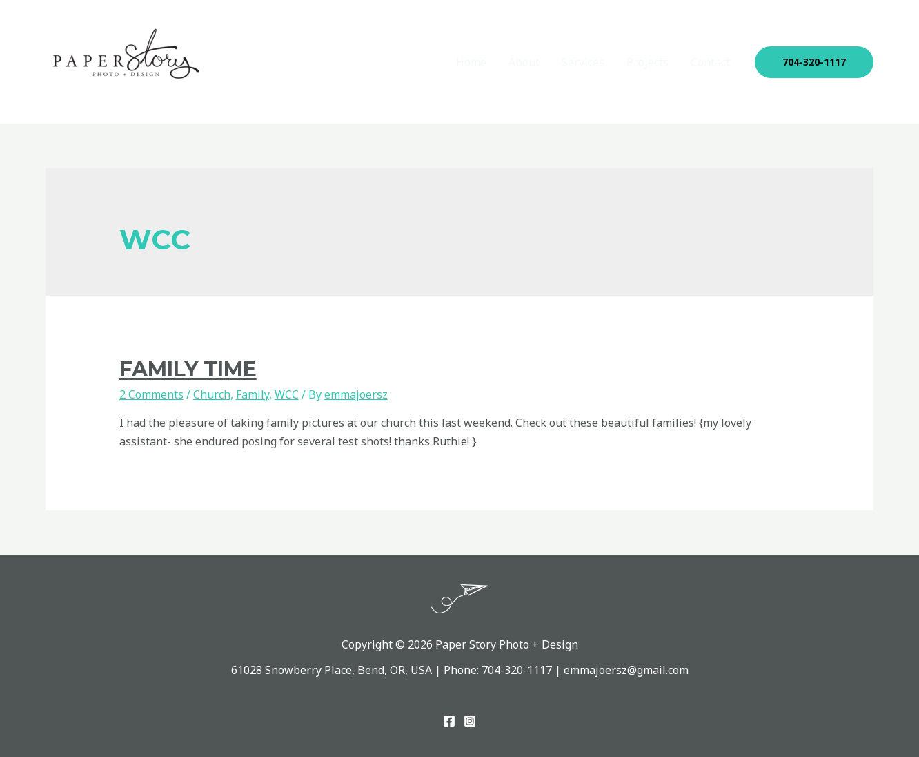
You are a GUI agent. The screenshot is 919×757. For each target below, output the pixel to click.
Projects (647, 62)
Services (583, 62)
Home (471, 62)
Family (252, 394)
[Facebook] (449, 721)
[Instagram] (470, 721)
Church (211, 394)
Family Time (188, 369)
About (524, 62)
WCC (287, 394)
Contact (710, 62)
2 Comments (151, 394)
